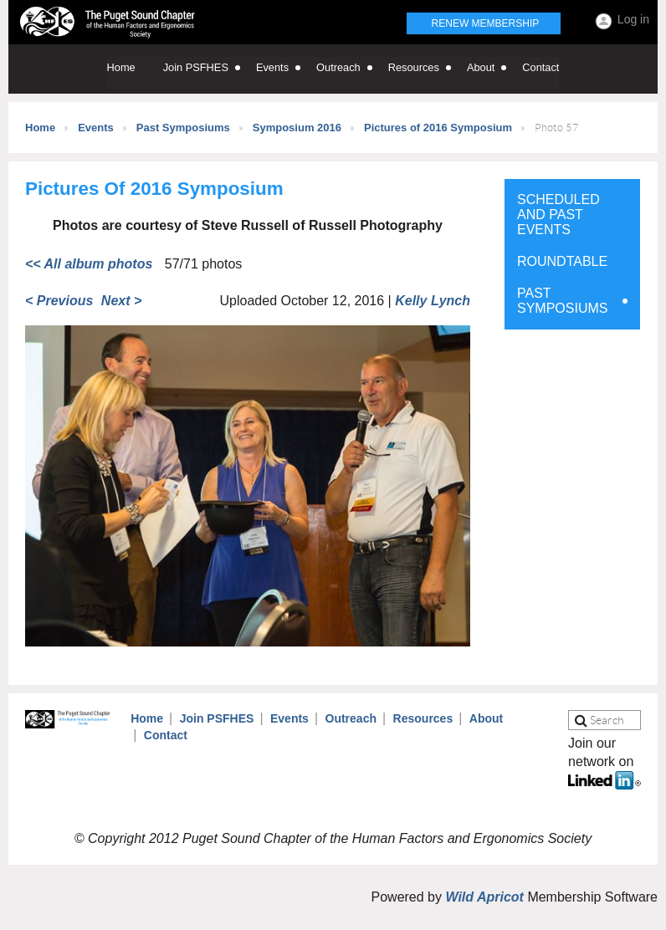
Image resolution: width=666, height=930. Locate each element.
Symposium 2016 (297, 127)
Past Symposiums (183, 127)
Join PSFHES (217, 718)
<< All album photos (88, 264)
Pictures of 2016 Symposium (438, 127)
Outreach (351, 718)
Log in (633, 19)
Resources (423, 718)
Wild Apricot (484, 897)
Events (96, 127)
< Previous (59, 301)
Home (40, 127)
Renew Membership (486, 23)
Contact (165, 735)
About (486, 718)
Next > (121, 301)
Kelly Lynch (432, 301)
